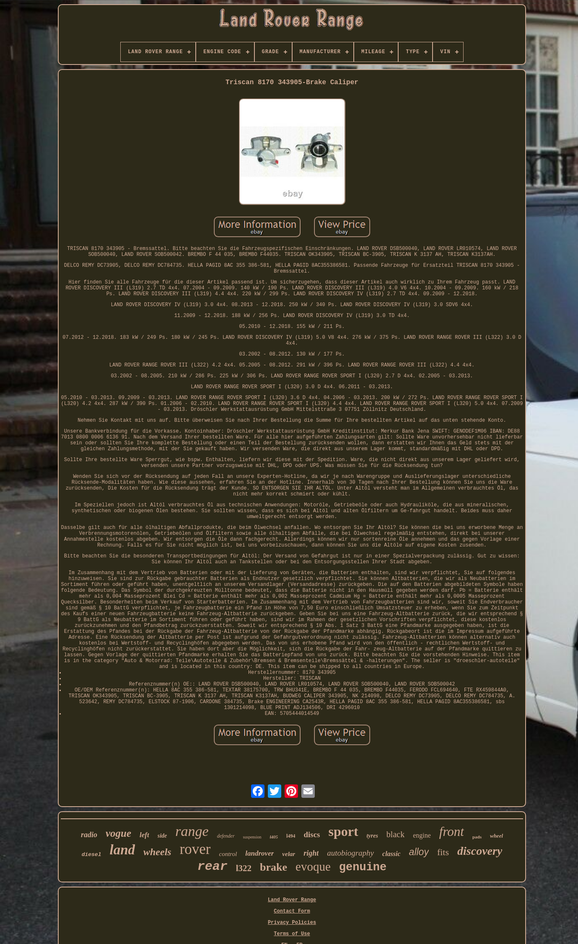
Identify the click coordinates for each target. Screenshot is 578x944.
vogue (118, 833)
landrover (259, 853)
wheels (157, 851)
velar (288, 854)
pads (477, 836)
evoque (313, 866)
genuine (362, 867)
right (311, 853)
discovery (479, 850)
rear (212, 866)
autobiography (350, 853)
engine (422, 835)
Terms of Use (292, 934)
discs (311, 834)
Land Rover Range (292, 900)
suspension (252, 837)
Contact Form (292, 911)
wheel (496, 836)
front (451, 831)
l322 (243, 868)
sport (343, 831)
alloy (419, 851)
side (162, 836)
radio (89, 835)
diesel (91, 854)
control (228, 854)
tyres (372, 836)
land (122, 849)
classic (391, 853)
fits (443, 852)
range (191, 831)
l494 (290, 836)
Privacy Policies (292, 923)
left (144, 835)
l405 (274, 836)
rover (195, 849)
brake (273, 867)
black (395, 834)
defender (226, 836)
